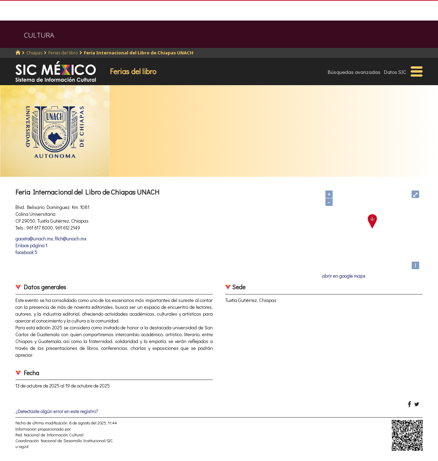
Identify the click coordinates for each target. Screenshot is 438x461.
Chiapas (34, 53)
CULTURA (39, 35)
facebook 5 (26, 252)
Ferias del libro (63, 53)
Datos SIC (395, 71)
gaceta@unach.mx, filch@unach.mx (50, 238)
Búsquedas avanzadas (354, 71)
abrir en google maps (343, 276)
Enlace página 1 (31, 245)
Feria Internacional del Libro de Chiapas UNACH (138, 53)
